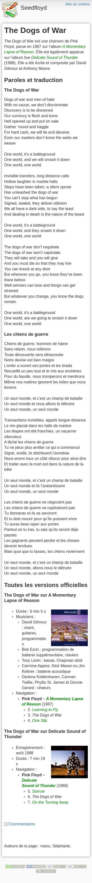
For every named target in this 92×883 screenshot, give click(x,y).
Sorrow (38, 791)
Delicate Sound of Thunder (54, 57)
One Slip (39, 720)
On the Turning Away (50, 802)
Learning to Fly (45, 710)
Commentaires (22, 824)
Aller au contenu (77, 4)
